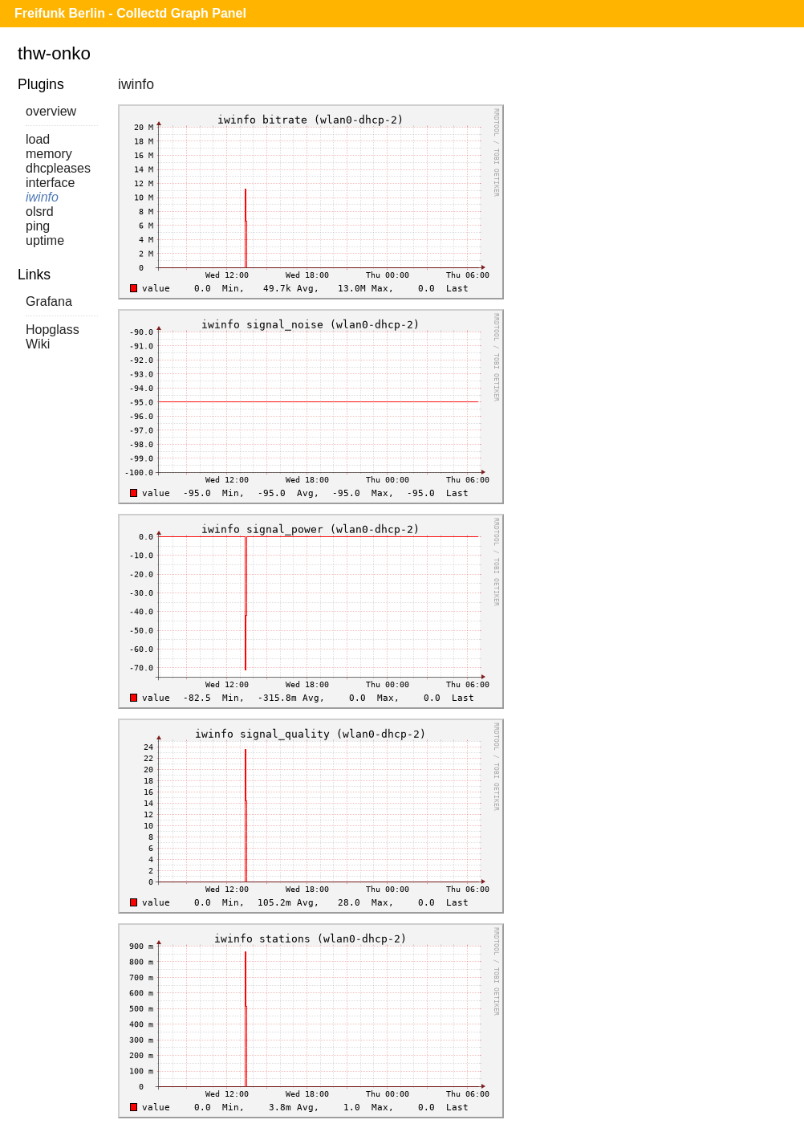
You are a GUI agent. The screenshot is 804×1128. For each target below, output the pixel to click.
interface (50, 182)
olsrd (40, 211)
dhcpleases (58, 168)
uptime (45, 240)
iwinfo (42, 197)
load (38, 139)
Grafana (49, 301)
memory (49, 154)
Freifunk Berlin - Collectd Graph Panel (130, 13)
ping (38, 226)
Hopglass (52, 329)
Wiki (38, 344)
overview (51, 111)
